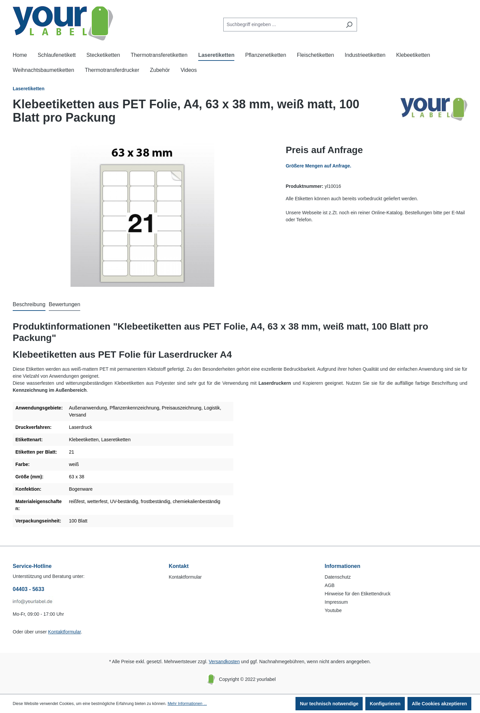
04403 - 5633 (28, 589)
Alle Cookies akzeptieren (439, 703)
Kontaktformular (64, 631)
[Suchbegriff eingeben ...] (282, 24)
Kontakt (179, 566)
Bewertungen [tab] (64, 304)
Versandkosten (224, 661)
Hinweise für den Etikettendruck (357, 593)
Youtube (333, 610)
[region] (142, 215)
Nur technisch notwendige (329, 703)
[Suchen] (349, 24)
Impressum (336, 602)
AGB (330, 585)
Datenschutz (338, 577)
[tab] (29, 305)
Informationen (342, 566)
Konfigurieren (385, 703)
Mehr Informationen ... (187, 703)
